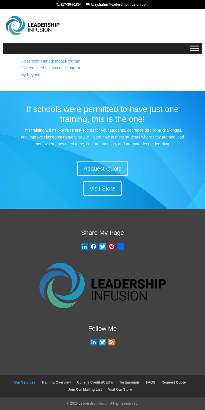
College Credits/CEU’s (95, 382)
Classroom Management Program (50, 61)
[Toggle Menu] (194, 48)
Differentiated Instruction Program (50, 68)
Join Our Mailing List (85, 390)
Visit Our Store (120, 390)
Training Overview (56, 382)
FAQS (150, 382)
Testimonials (129, 382)
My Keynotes (32, 75)
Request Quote (102, 168)
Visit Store (102, 188)
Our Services (24, 382)
